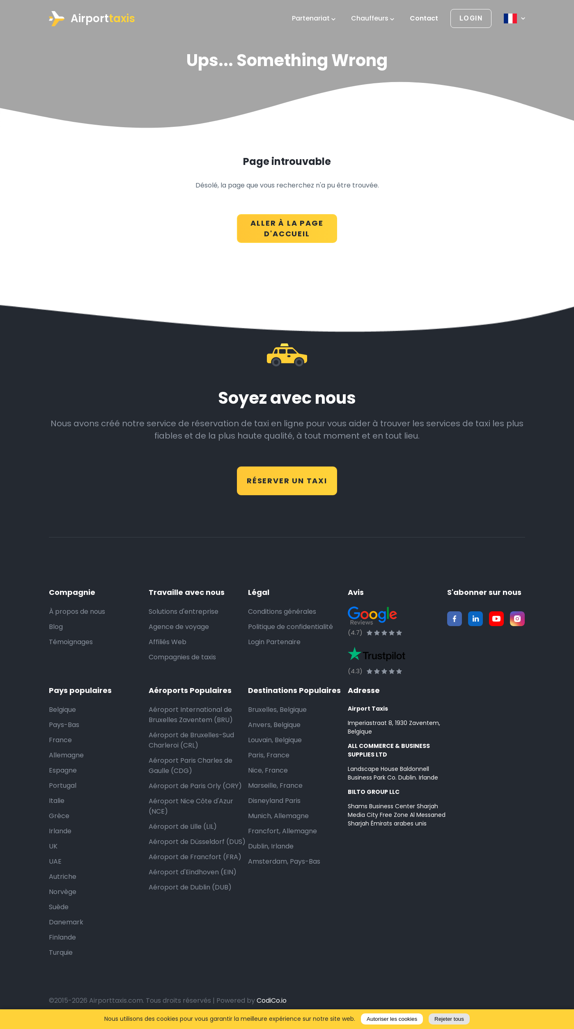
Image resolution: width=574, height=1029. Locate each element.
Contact (424, 18)
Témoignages (71, 642)
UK (53, 846)
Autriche (62, 876)
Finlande (62, 937)
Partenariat (313, 18)
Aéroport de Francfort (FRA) (195, 857)
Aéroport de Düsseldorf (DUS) (197, 841)
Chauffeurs (372, 18)
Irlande (60, 831)
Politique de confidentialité (290, 626)
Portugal (62, 785)
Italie (56, 800)
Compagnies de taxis (182, 657)
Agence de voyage (179, 626)
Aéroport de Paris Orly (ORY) (195, 786)
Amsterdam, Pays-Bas (284, 861)
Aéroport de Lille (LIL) (183, 826)
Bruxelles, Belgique (277, 709)
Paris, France (268, 755)
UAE (55, 861)
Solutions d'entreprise (183, 611)
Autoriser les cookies (392, 1019)
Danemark (66, 922)
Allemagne (66, 755)
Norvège (62, 891)
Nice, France (268, 770)
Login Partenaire (274, 642)
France (60, 740)
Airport (92, 18)
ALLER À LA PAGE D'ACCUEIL (286, 228)
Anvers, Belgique (274, 724)
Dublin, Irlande (271, 846)
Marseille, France (275, 785)
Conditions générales (282, 611)
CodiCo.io (272, 1000)
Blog (56, 626)
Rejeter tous (449, 1019)
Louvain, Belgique (275, 740)
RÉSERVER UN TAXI (287, 481)
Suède (59, 907)
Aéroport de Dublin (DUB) (190, 887)
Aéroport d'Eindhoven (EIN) (192, 872)
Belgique (62, 709)
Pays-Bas (64, 724)
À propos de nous (77, 611)
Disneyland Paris (274, 800)
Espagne (63, 770)
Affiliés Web (167, 642)
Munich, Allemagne (278, 816)
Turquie (61, 952)
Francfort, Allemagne (282, 831)
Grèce (59, 816)
